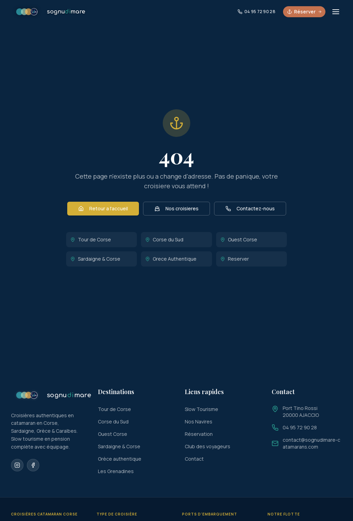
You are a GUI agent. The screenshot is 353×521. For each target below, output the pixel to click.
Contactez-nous (250, 208)
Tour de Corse (90, 239)
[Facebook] (33, 465)
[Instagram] (17, 465)
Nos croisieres (176, 208)
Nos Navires (198, 421)
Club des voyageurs (207, 446)
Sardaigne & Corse (95, 259)
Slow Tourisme (201, 409)
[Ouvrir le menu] (336, 12)
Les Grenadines (116, 471)
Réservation (199, 434)
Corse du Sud (164, 239)
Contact (194, 458)
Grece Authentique (170, 259)
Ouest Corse (238, 239)
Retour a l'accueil (103, 208)
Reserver (234, 259)
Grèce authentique (119, 458)
